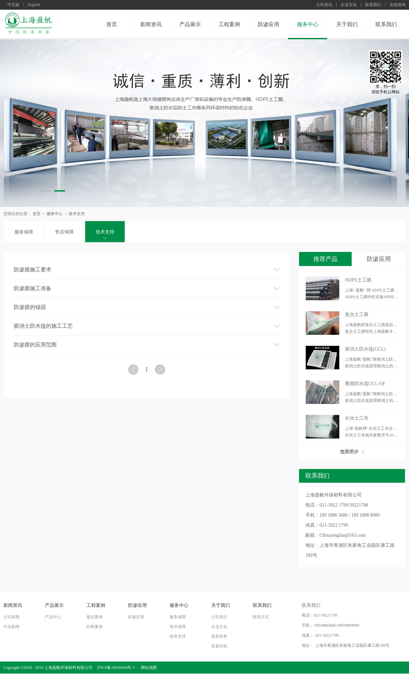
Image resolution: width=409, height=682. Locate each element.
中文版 (13, 5)
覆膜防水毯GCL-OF (365, 383)
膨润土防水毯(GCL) (365, 349)
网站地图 (148, 667)
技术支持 (77, 213)
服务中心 (55, 213)
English (34, 5)
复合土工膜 (356, 314)
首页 (111, 24)
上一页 (134, 371)
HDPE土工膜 (358, 279)
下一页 (161, 371)
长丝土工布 (356, 418)
